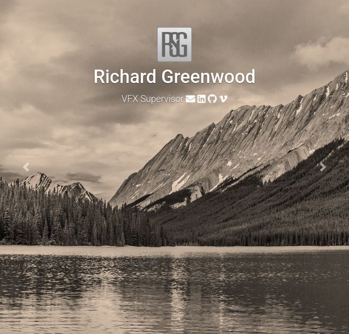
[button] (26, 167)
